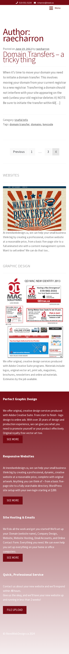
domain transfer (20, 124)
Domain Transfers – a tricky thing (33, 57)
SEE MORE (13, 439)
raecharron (42, 49)
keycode (48, 124)
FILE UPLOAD (15, 610)
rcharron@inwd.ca (43, 3)
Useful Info (21, 120)
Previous (19, 152)
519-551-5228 (23, 3)
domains (36, 124)
